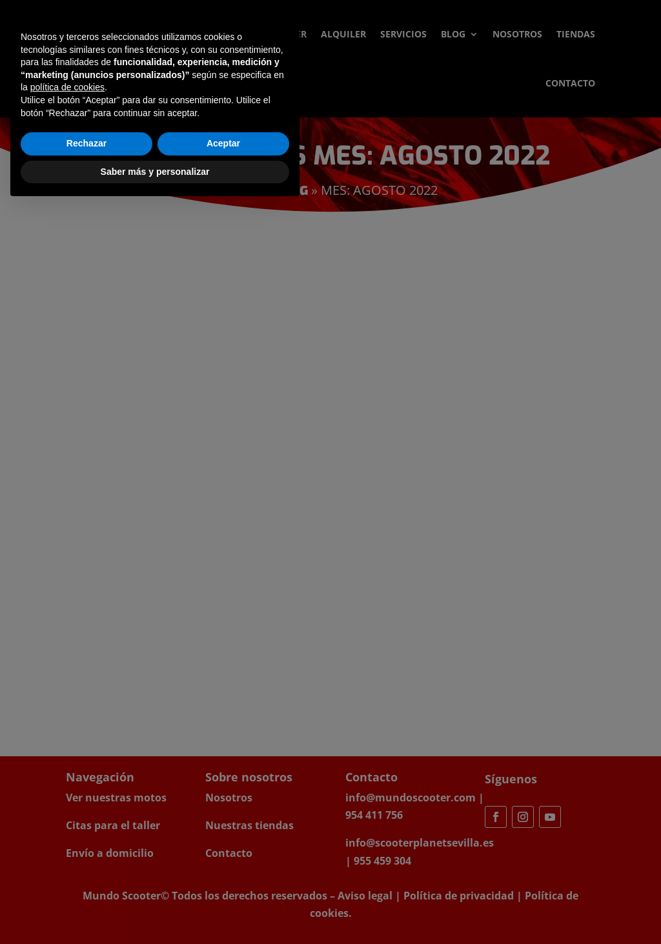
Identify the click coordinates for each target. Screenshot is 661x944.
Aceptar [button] (223, 881)
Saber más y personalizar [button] (155, 908)
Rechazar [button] (86, 881)
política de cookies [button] (67, 824)
